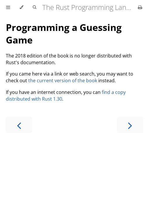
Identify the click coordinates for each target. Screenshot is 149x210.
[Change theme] (21, 7)
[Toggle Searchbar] (34, 7)
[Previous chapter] (19, 125)
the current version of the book (62, 80)
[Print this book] (140, 7)
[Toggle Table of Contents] (8, 7)
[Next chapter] (130, 125)
